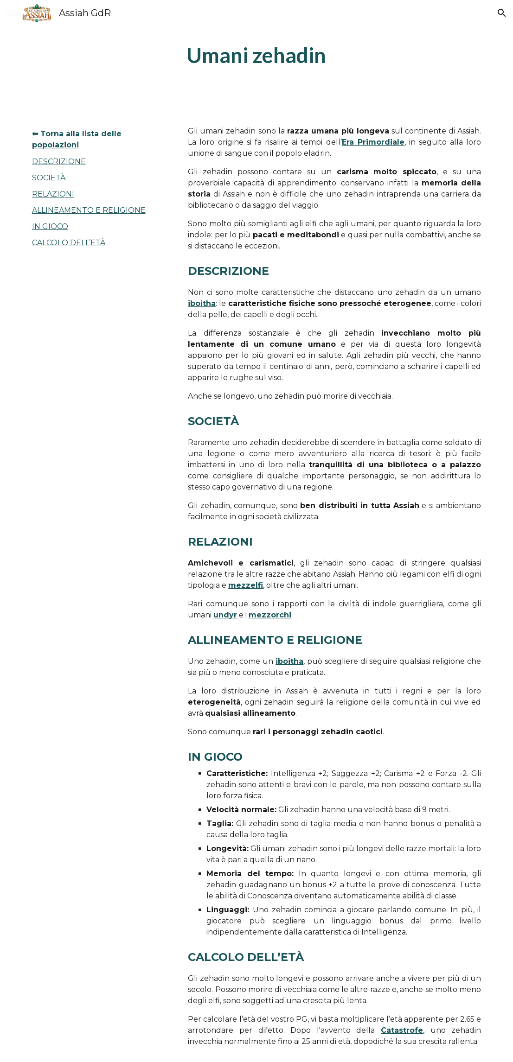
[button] (11, 12)
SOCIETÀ (48, 177)
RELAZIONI (53, 194)
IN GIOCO (50, 226)
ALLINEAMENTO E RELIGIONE (89, 210)
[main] (256, 55)
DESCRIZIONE (59, 161)
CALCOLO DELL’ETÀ (68, 242)
